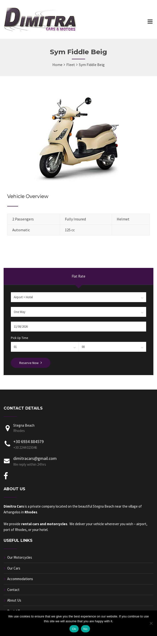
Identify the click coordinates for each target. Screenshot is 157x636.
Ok (74, 629)
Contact (13, 589)
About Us (14, 600)
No (85, 629)
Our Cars (13, 568)
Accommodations (20, 578)
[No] (151, 623)
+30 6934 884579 (28, 441)
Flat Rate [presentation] (78, 276)
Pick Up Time (19, 337)
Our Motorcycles (19, 557)
